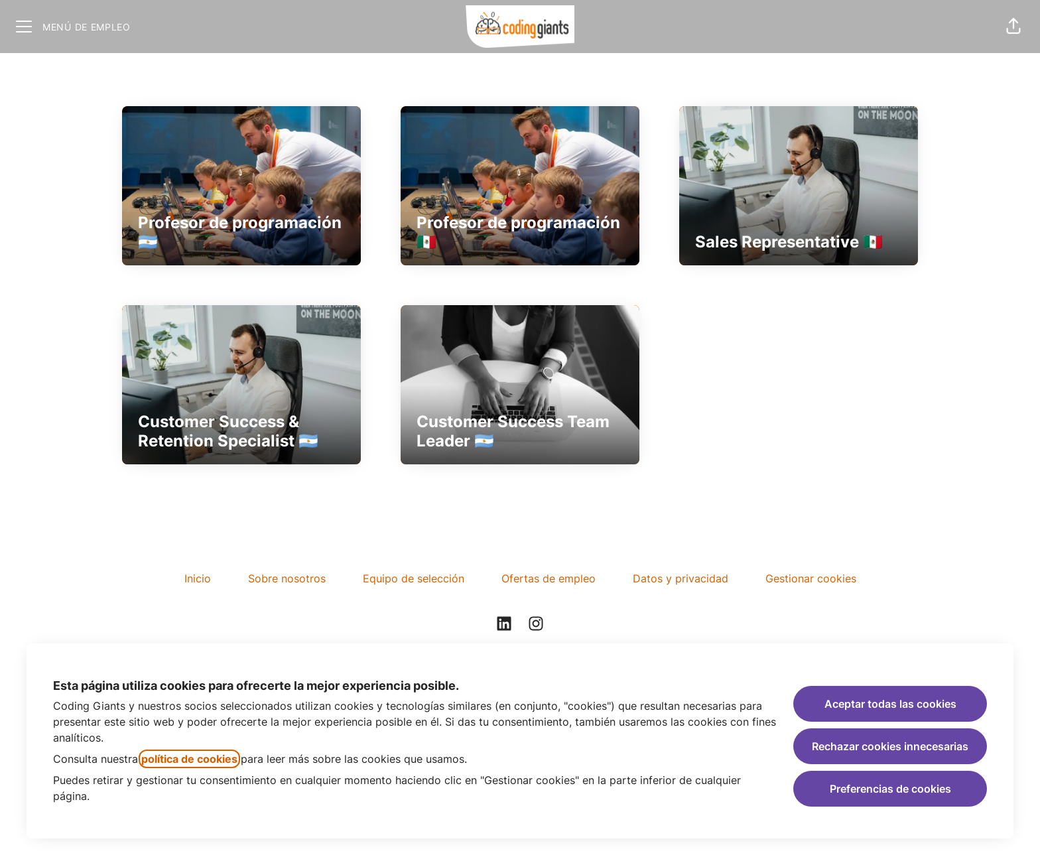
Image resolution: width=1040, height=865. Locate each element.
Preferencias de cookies (890, 788)
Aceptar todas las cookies (890, 703)
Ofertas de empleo (548, 578)
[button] (1013, 26)
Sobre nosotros (287, 578)
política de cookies (189, 758)
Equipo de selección (413, 578)
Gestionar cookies (810, 578)
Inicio (197, 578)
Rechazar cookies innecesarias (890, 746)
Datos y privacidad (680, 578)
